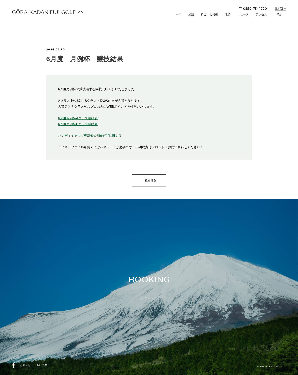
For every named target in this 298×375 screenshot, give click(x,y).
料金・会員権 (209, 14)
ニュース (243, 14)
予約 (279, 14)
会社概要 (41, 365)
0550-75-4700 (253, 8)
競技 (228, 14)
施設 (191, 14)
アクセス (261, 14)
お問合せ (25, 365)
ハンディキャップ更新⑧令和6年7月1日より (90, 136)
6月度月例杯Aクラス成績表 (77, 118)
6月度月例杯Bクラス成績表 (77, 124)
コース (177, 14)
